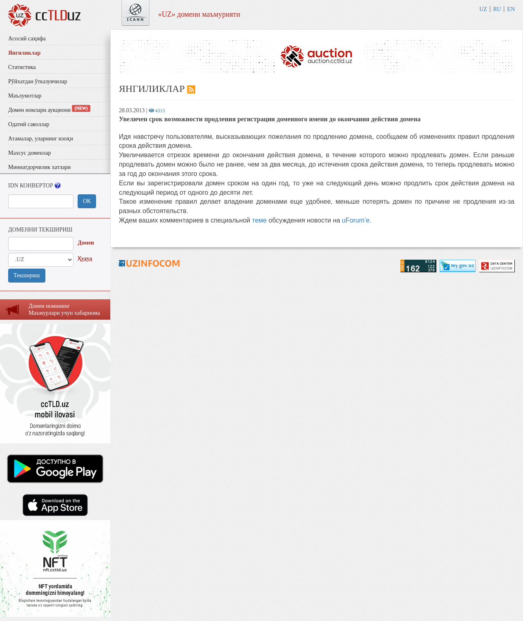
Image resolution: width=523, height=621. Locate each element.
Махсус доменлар (29, 153)
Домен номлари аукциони (49, 110)
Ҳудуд (85, 259)
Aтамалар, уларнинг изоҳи (40, 139)
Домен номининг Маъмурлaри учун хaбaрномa (64, 309)
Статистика (22, 67)
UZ (483, 9)
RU (497, 9)
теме (259, 220)
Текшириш (26, 275)
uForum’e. (356, 220)
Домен (86, 243)
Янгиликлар (24, 53)
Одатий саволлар (28, 124)
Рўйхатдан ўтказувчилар (37, 81)
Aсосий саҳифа (27, 39)
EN (511, 9)
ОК (87, 201)
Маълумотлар (24, 96)
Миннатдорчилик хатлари (39, 167)
